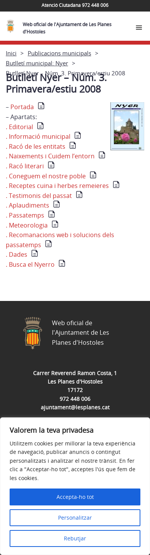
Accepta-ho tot (75, 496)
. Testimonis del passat (39, 195)
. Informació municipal (38, 136)
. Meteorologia (27, 225)
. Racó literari (25, 166)
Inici (11, 53)
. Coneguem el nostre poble (46, 176)
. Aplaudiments (27, 205)
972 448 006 (75, 398)
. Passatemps (25, 215)
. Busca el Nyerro (30, 264)
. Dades (16, 254)
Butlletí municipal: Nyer (37, 63)
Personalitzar (75, 517)
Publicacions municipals (59, 53)
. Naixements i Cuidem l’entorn (50, 156)
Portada (27, 107)
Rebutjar (75, 538)
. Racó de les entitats (35, 146)
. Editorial (19, 127)
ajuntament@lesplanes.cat (75, 407)
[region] (75, 486)
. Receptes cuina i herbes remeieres (57, 185)
